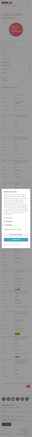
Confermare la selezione (16, 235)
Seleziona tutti (16, 239)
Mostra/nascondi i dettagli (14, 229)
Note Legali (17, 244)
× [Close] (29, 190)
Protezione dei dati (8, 244)
